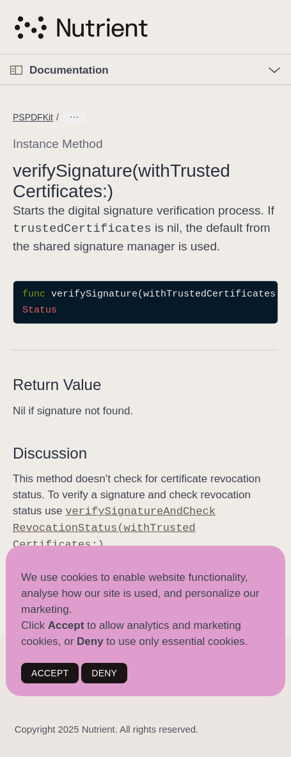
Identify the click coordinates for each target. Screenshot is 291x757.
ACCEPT (49, 673)
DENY (104, 673)
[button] (0, 54)
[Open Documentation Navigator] (16, 70)
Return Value (57, 383)
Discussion (50, 451)
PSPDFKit (33, 117)
